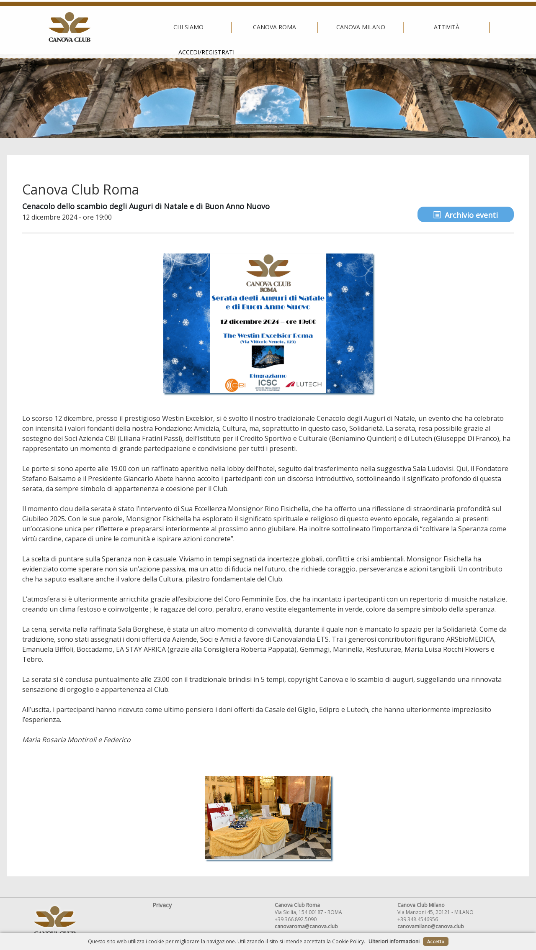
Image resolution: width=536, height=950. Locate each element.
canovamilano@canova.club (430, 926)
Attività (352, 27)
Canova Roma (180, 27)
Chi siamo (94, 27)
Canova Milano (266, 27)
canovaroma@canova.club (306, 926)
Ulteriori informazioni (394, 941)
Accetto (435, 941)
